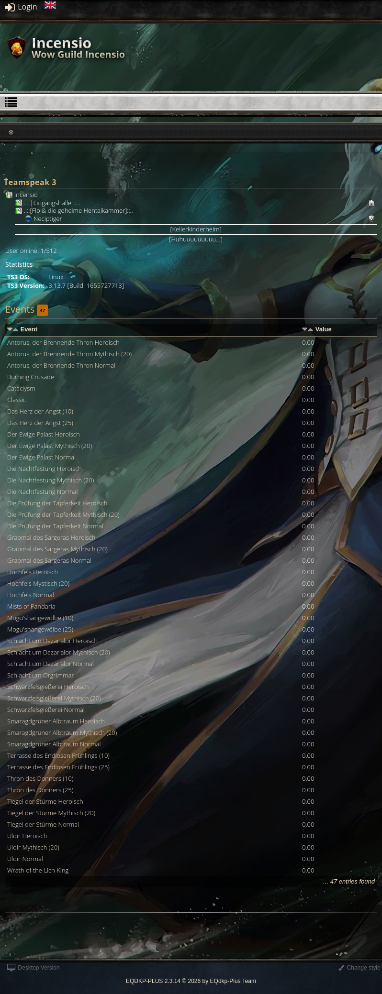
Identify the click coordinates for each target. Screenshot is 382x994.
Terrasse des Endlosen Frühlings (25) (58, 767)
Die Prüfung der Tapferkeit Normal (55, 526)
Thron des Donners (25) (40, 790)
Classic (16, 399)
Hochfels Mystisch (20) (38, 583)
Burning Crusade (30, 376)
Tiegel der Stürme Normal (43, 824)
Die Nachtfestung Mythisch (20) (50, 480)
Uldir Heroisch (27, 835)
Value (323, 329)
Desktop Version (33, 967)
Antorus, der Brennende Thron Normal (61, 365)
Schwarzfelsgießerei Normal (46, 709)
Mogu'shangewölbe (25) (40, 629)
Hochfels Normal (30, 594)
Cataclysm (21, 388)
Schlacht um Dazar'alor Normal (50, 663)
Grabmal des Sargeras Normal (49, 560)
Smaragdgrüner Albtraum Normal (54, 744)
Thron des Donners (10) (40, 778)
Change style (359, 967)
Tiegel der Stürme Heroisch (45, 801)
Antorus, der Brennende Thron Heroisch (63, 342)
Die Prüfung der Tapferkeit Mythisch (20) (63, 514)
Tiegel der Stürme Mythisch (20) (51, 812)
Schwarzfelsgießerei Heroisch (48, 686)
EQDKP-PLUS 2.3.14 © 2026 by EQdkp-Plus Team (191, 981)
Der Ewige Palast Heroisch (43, 434)
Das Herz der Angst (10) (40, 411)
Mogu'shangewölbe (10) (40, 617)
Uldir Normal (25, 858)
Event (29, 329)
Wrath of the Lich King (37, 870)
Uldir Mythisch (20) (33, 847)
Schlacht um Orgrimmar (40, 675)
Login (21, 6)
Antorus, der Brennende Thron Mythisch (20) (69, 354)
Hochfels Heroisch (32, 572)
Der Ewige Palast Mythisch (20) (49, 445)
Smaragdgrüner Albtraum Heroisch (56, 721)
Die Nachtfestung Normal (42, 491)
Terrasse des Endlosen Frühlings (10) (58, 755)
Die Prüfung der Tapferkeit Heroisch (57, 503)
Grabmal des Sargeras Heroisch (51, 537)
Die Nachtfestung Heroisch (44, 468)
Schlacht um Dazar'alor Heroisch (52, 640)
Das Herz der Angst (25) (40, 422)
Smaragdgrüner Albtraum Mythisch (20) (62, 732)
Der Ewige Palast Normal (41, 457)
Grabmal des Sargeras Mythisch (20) (57, 549)
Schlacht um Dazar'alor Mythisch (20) (58, 652)
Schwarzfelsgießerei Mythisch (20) (54, 698)
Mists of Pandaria (31, 606)
